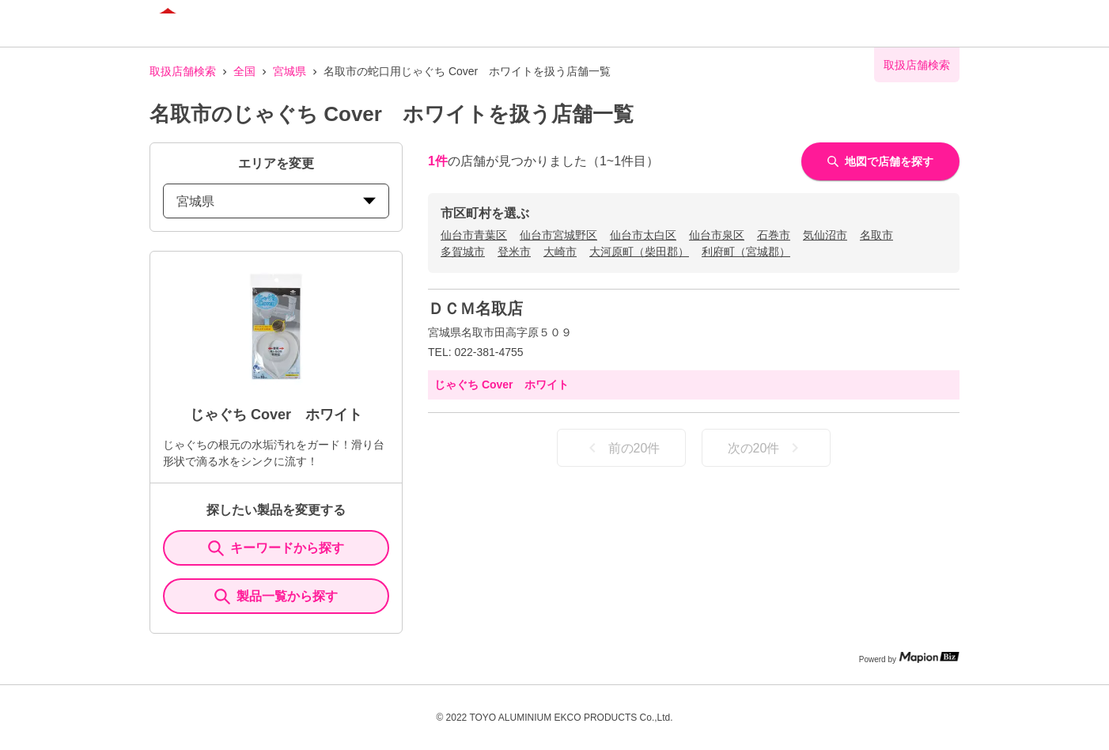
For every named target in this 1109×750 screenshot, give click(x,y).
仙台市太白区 (643, 235)
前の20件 (621, 447)
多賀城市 (463, 251)
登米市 (514, 251)
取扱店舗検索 (183, 71)
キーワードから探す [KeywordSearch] (276, 548)
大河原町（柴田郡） (639, 251)
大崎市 (560, 251)
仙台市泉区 (716, 235)
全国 (244, 71)
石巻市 (773, 235)
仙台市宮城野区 (558, 235)
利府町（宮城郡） (746, 251)
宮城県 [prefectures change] (276, 201)
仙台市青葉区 (474, 235)
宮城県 (289, 71)
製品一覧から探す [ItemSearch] (276, 596)
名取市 (876, 235)
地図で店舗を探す (880, 161)
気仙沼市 (825, 235)
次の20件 (766, 447)
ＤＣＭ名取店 (475, 308)
